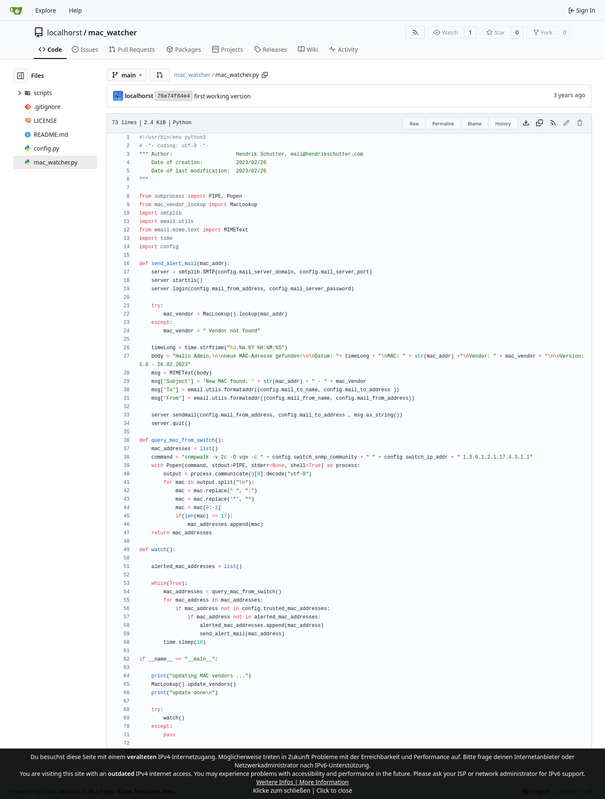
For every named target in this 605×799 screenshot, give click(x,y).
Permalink (443, 123)
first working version (222, 96)
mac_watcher (112, 32)
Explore (45, 10)
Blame (475, 123)
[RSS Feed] (415, 32)
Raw (414, 123)
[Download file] (526, 123)
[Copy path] (265, 75)
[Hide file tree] (20, 76)
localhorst (64, 32)
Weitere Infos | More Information (302, 782)
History (503, 123)
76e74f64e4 (173, 96)
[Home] (16, 10)
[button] (160, 75)
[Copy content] (539, 123)
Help (75, 10)
